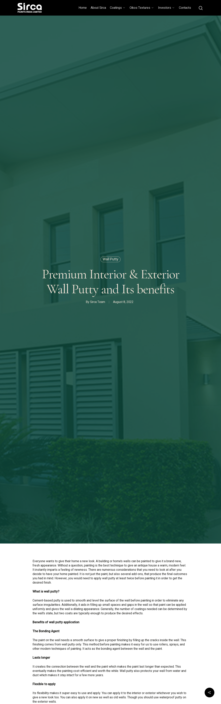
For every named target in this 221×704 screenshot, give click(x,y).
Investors (166, 8)
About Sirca (98, 8)
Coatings (117, 8)
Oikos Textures (141, 8)
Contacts (185, 8)
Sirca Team (97, 302)
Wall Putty (110, 260)
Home (83, 8)
